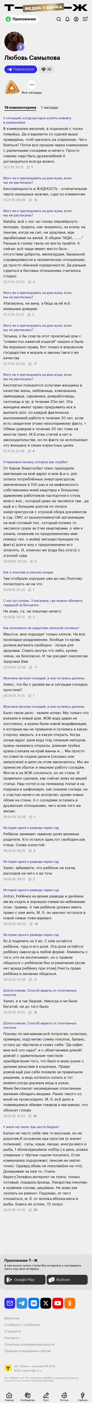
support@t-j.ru (31, 1370)
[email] (9, 1303)
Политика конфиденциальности (29, 1344)
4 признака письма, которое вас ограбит (35, 462)
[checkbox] (85, 19)
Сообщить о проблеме (22, 1325)
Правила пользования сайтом (27, 1351)
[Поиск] (58, 19)
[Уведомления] (67, 19)
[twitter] (45, 1303)
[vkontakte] (33, 1303)
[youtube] (57, 1303)
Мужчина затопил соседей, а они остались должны (43, 678)
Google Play (19, 1280)
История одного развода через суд (31, 828)
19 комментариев (20, 107)
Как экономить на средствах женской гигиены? (41, 628)
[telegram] (21, 1303)
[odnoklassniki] (69, 1303)
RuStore (59, 1280)
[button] (21, 47)
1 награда (49, 107)
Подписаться (21, 69)
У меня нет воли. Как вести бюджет (31, 1127)
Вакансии (11, 1318)
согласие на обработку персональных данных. (54, 1378)
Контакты (11, 1338)
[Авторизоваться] (76, 19)
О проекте (12, 1331)
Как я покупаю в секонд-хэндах (28, 572)
